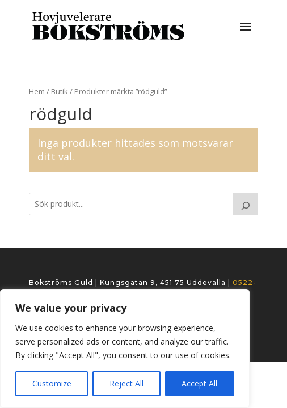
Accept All (199, 383)
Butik (59, 91)
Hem (37, 91)
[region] (125, 348)
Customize (51, 383)
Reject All (126, 383)
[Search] (246, 204)
